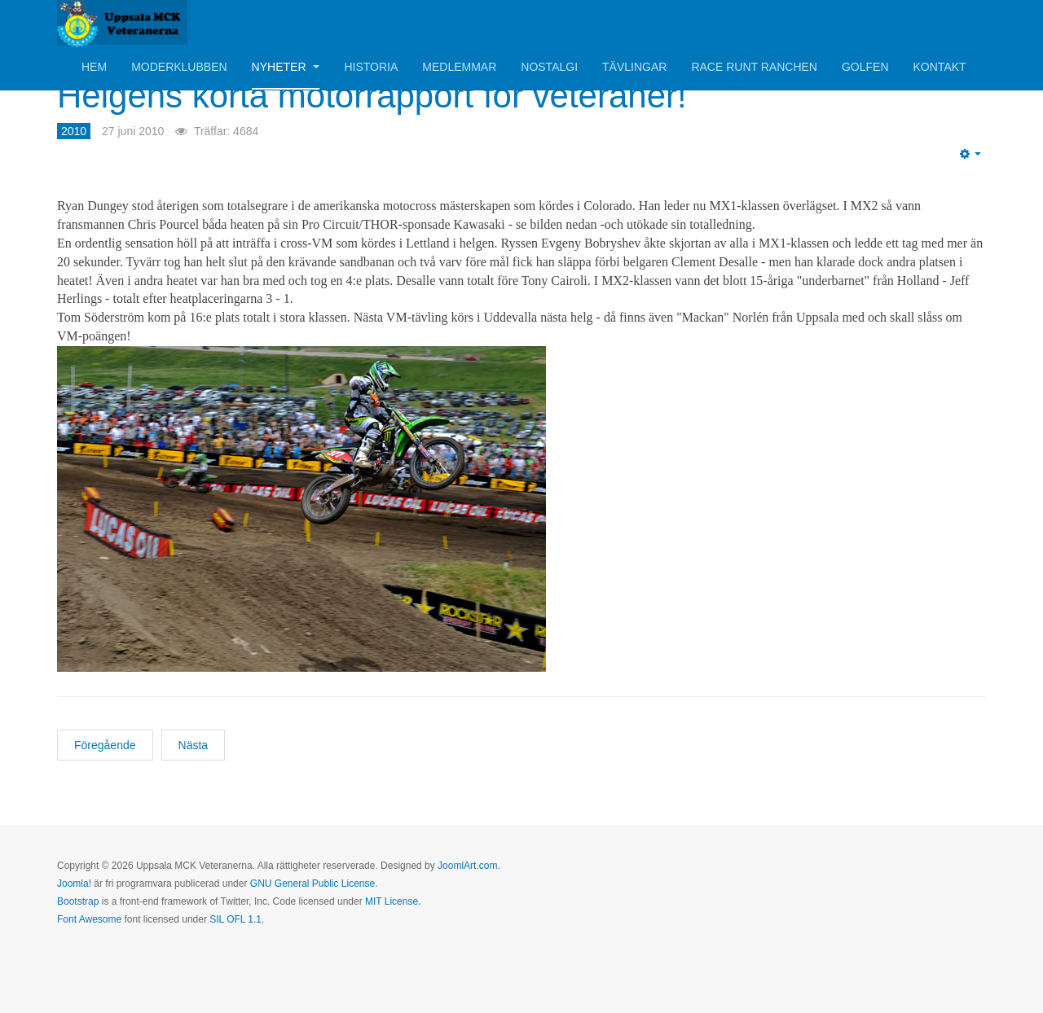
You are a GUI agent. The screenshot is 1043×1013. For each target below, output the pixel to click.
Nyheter (286, 66)
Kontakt (939, 66)
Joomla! (74, 883)
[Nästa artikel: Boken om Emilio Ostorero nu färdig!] (193, 745)
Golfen (865, 66)
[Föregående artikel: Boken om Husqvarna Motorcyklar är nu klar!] (105, 745)
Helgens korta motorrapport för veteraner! (372, 96)
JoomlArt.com (467, 865)
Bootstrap (78, 901)
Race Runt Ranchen (754, 66)
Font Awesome (89, 919)
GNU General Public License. (314, 883)
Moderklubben (179, 66)
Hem (94, 66)
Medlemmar (459, 66)
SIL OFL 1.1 (235, 919)
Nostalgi (549, 66)
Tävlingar (634, 66)
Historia (371, 66)
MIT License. (392, 901)
